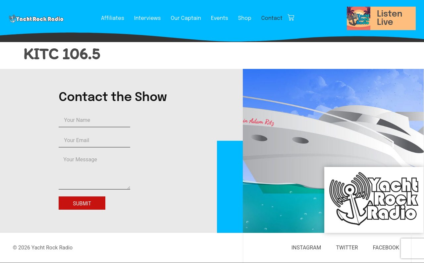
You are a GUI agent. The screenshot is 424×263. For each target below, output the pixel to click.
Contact (272, 18)
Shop (244, 18)
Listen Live (389, 18)
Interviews (147, 18)
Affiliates (112, 18)
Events (219, 18)
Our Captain (186, 18)
